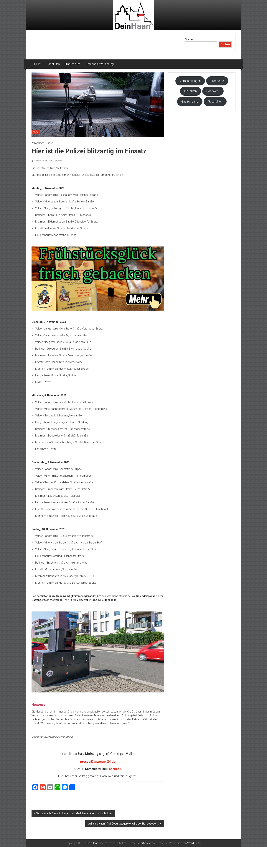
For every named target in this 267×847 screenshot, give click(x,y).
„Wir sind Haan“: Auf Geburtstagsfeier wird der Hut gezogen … (123, 823)
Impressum (72, 64)
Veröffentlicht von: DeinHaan (48, 160)
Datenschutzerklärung (100, 64)
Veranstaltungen (190, 81)
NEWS (38, 64)
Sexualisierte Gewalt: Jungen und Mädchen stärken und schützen (74, 813)
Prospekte (217, 81)
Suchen (189, 39)
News (36, 132)
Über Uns (54, 64)
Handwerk (212, 91)
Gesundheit (215, 101)
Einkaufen (190, 91)
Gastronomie (189, 101)
